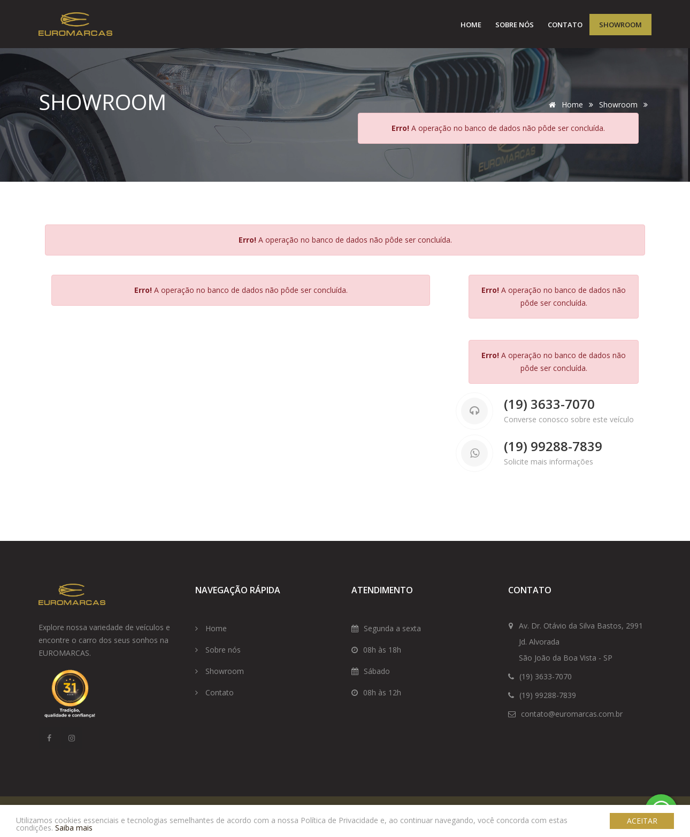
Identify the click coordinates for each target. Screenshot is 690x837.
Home (471, 24)
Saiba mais (74, 828)
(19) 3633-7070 (549, 404)
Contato (565, 24)
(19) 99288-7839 (553, 446)
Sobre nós (514, 24)
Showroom (620, 24)
